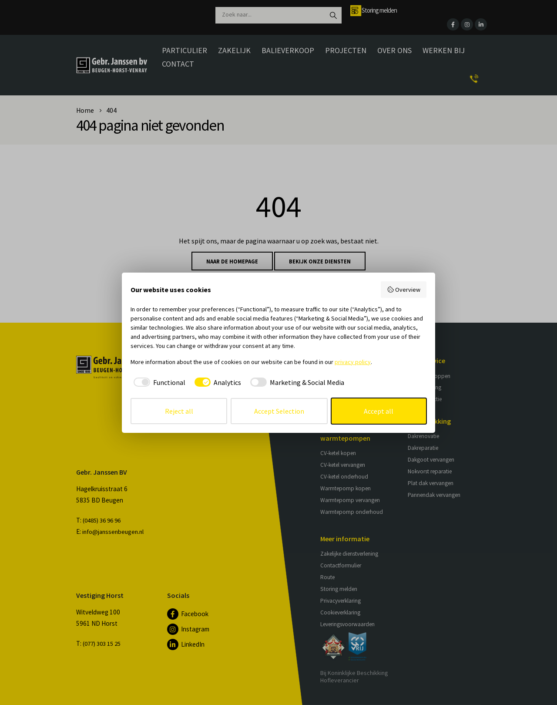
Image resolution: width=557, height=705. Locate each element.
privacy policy (353, 362)
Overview (404, 289)
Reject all (179, 411)
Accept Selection (279, 411)
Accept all (378, 411)
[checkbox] (158, 382)
